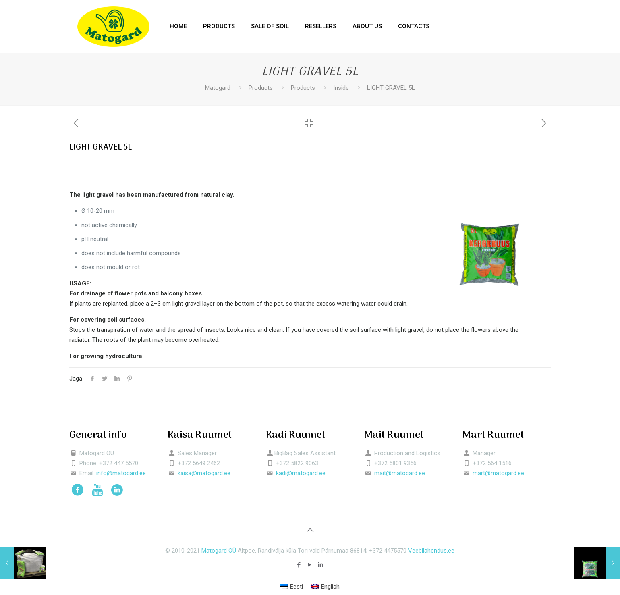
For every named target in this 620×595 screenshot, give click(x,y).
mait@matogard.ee (399, 473)
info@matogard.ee (121, 473)
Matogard (217, 88)
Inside (341, 88)
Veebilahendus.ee (431, 550)
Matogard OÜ (218, 550)
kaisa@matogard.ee (204, 473)
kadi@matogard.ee (301, 473)
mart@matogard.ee (498, 473)
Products (261, 88)
